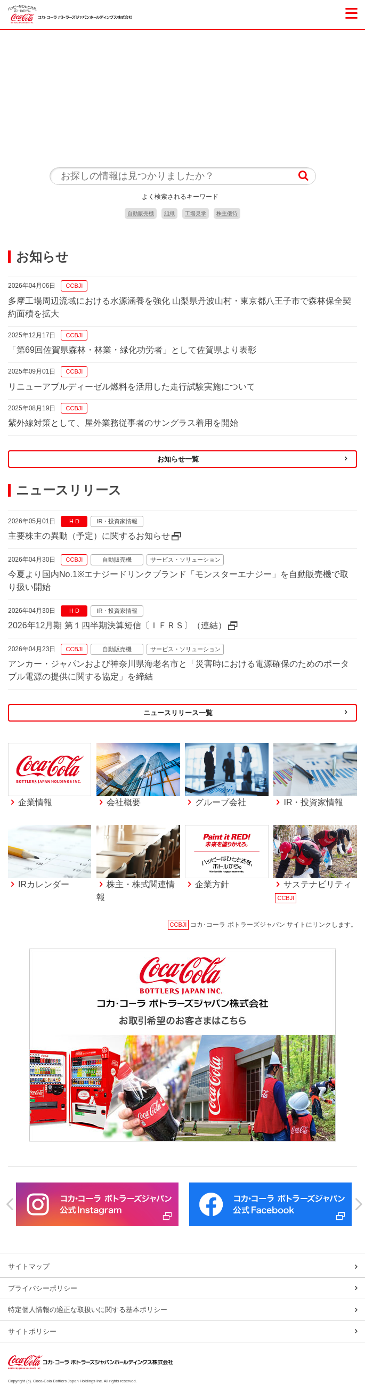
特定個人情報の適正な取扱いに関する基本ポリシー (87, 1310)
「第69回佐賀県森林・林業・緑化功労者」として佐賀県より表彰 (132, 349)
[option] (97, 1204)
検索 (303, 176)
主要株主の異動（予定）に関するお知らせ (89, 535)
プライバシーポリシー (42, 1288)
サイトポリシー (32, 1331)
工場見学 (195, 213)
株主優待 (227, 213)
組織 (169, 213)
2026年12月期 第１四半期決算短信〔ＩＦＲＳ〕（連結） (117, 625)
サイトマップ (29, 1266)
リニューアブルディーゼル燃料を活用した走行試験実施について (131, 386)
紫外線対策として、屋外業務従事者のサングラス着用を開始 (123, 422)
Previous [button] (8, 1204)
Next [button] (357, 1204)
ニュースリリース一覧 (178, 713)
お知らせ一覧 (178, 459)
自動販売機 (140, 213)
